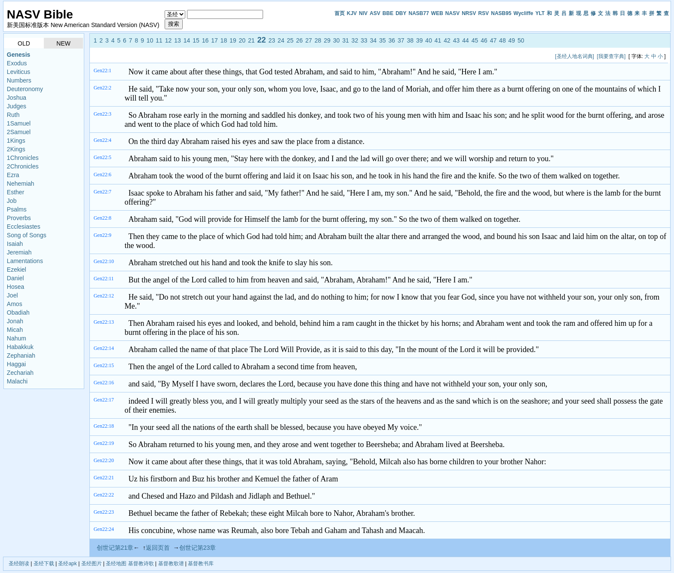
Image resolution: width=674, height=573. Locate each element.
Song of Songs (26, 235)
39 (419, 40)
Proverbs (19, 217)
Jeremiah (19, 252)
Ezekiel (16, 269)
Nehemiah (20, 183)
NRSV (469, 13)
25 (290, 40)
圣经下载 (44, 564)
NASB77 (418, 13)
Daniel (15, 278)
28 (318, 40)
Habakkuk (20, 346)
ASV (375, 13)
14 (187, 40)
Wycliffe (523, 13)
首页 (339, 13)
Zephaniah (21, 355)
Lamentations (25, 260)
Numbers (19, 80)
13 (177, 40)
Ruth (13, 114)
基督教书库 (201, 564)
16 (205, 40)
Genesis (18, 54)
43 (456, 40)
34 (373, 40)
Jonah (15, 321)
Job (12, 200)
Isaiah (15, 243)
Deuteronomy (25, 89)
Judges (16, 106)
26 (299, 40)
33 (364, 40)
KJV (352, 13)
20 (242, 40)
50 (521, 40)
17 (214, 40)
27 (308, 40)
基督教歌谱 (171, 564)
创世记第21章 (115, 547)
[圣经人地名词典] (574, 56)
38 (410, 40)
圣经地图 (116, 564)
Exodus (17, 63)
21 (251, 40)
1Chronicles (23, 157)
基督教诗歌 (141, 564)
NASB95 (501, 13)
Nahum (16, 338)
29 (327, 40)
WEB (437, 13)
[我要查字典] (611, 56)
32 (355, 40)
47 (493, 40)
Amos (14, 303)
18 (224, 40)
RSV (483, 13)
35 (382, 40)
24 (281, 40)
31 (345, 40)
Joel (12, 295)
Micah (15, 329)
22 (261, 40)
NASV (452, 13)
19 (233, 40)
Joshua (16, 97)
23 (271, 40)
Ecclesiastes (23, 226)
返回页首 (158, 547)
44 (465, 40)
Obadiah (18, 312)
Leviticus (18, 71)
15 (196, 40)
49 (512, 40)
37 (401, 40)
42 (447, 40)
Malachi (17, 381)
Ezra (13, 175)
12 (168, 40)
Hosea (15, 286)
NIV (363, 13)
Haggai (16, 364)
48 (502, 40)
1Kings (16, 140)
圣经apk (67, 564)
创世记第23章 (197, 547)
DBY (400, 13)
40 (428, 40)
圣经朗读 (19, 564)
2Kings (16, 149)
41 (438, 40)
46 (484, 40)
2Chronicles (23, 166)
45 (475, 40)
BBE (388, 13)
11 (159, 40)
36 (391, 40)
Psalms (17, 209)
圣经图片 (91, 564)
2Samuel (19, 132)
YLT (540, 13)
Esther (15, 192)
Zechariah (20, 372)
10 (150, 40)
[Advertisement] (249, 56)
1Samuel (19, 123)
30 (336, 40)
